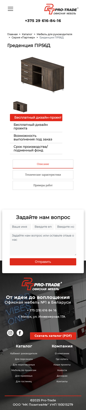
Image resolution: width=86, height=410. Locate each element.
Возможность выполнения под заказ (33, 137)
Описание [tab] (43, 164)
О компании (62, 353)
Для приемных (24, 375)
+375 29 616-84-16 (43, 21)
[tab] (36, 126)
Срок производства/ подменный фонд (31, 148)
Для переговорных (24, 364)
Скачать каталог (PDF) (53, 336)
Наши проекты (62, 364)
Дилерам (62, 375)
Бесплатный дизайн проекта (31, 126)
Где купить (62, 359)
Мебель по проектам (23, 370)
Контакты (62, 381)
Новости (62, 370)
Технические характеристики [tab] (43, 174)
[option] (43, 74)
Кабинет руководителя (23, 353)
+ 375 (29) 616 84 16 (42, 310)
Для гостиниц (24, 381)
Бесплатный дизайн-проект (37, 118)
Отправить (43, 262)
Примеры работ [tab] (43, 185)
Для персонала (24, 359)
